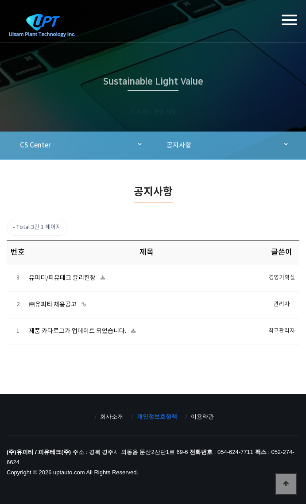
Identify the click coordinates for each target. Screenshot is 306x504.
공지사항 (179, 145)
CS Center (35, 145)
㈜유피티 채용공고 (53, 304)
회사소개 (111, 416)
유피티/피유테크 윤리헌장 (63, 278)
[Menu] (289, 19)
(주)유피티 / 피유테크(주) (42, 25)
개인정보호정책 (157, 416)
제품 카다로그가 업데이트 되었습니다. (78, 331)
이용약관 (202, 416)
